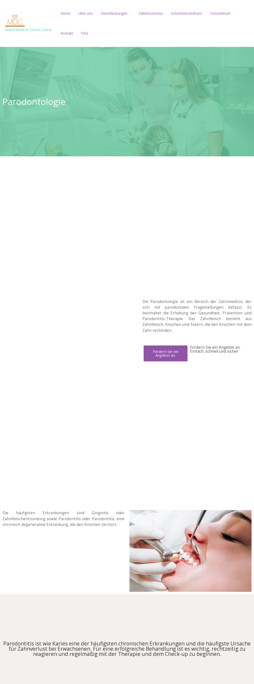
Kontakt (238, 13)
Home (65, 13)
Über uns (84, 13)
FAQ (63, 33)
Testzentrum (214, 13)
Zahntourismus (147, 13)
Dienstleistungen (111, 13)
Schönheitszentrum (181, 13)
